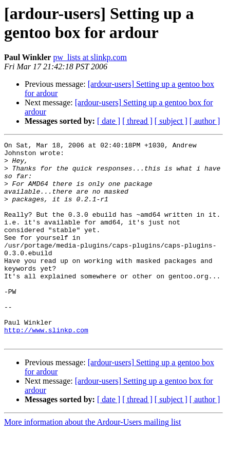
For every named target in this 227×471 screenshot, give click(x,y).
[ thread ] (137, 121)
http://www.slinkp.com (46, 368)
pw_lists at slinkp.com (90, 57)
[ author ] (205, 121)
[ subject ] (171, 121)
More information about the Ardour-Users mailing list (92, 462)
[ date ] (108, 121)
